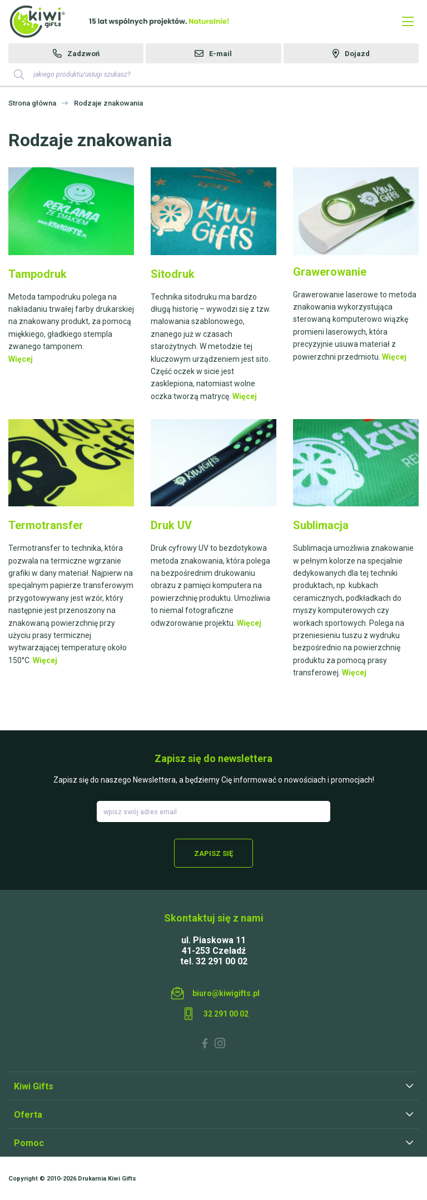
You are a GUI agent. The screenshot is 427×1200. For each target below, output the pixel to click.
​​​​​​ (356, 210)
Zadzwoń (83, 53)
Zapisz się (213, 853)
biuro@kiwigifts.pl (226, 993)
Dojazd (357, 53)
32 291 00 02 (226, 1013)
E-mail (220, 53)
